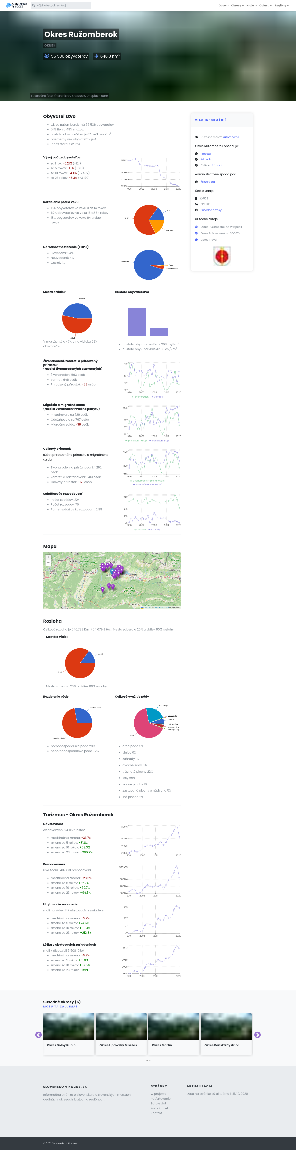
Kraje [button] (250, 5)
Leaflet (145, 607)
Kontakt (156, 1113)
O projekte (158, 1094)
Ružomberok (231, 137)
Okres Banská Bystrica (221, 1045)
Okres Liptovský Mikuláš (118, 1045)
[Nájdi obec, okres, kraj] (64, 5)
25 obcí (217, 165)
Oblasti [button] (264, 5)
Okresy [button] (236, 5)
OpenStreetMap (161, 607)
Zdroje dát (158, 1103)
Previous (38, 1035)
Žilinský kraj (208, 182)
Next (257, 1035)
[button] (107, 566)
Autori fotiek (160, 1108)
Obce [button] (222, 5)
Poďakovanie (161, 1098)
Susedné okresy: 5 (212, 210)
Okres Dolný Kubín (61, 1045)
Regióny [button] (280, 5)
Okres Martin (162, 1045)
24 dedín (206, 159)
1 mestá (206, 154)
